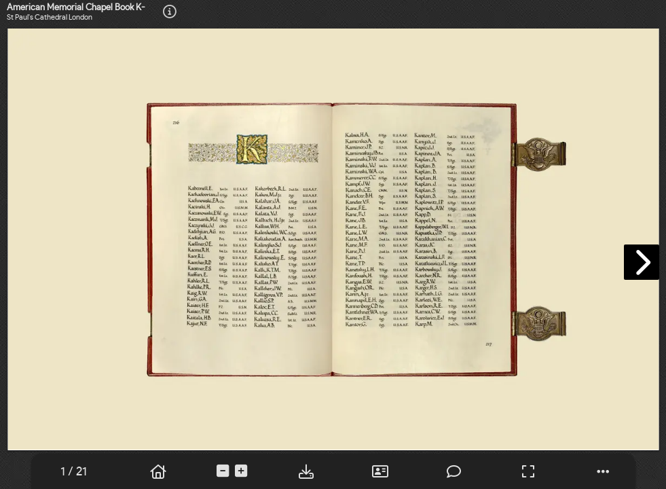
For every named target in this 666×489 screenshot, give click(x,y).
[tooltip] (169, 12)
